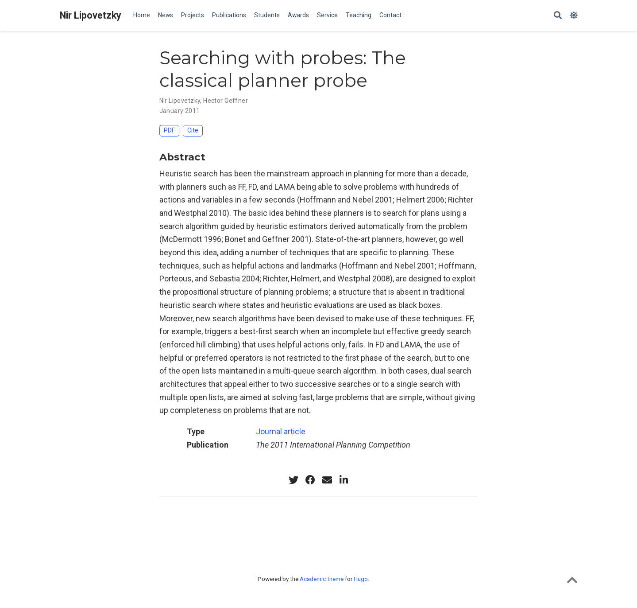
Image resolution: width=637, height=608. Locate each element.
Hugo (361, 578)
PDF (169, 130)
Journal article (280, 431)
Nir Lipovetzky (90, 15)
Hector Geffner (225, 100)
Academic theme (322, 578)
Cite (192, 130)
